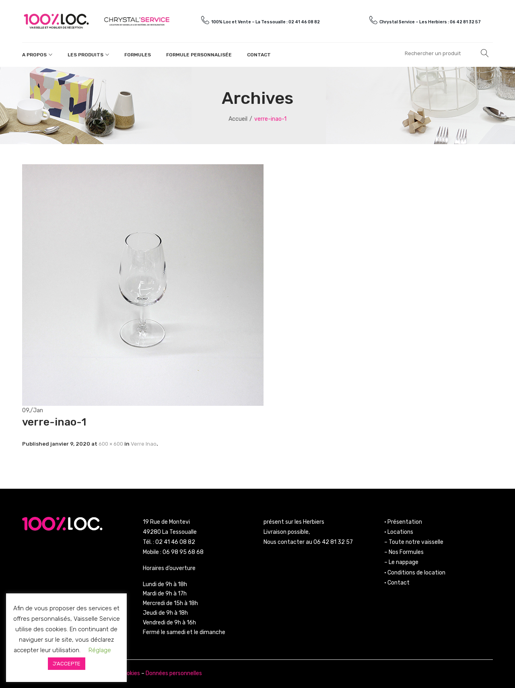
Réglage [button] (100, 650)
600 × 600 (111, 444)
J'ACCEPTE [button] (66, 664)
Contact (259, 55)
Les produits (85, 55)
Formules (137, 55)
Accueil (238, 119)
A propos (34, 55)
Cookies (130, 673)
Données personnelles (174, 673)
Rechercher (485, 53)
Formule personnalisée (199, 55)
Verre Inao (144, 444)
